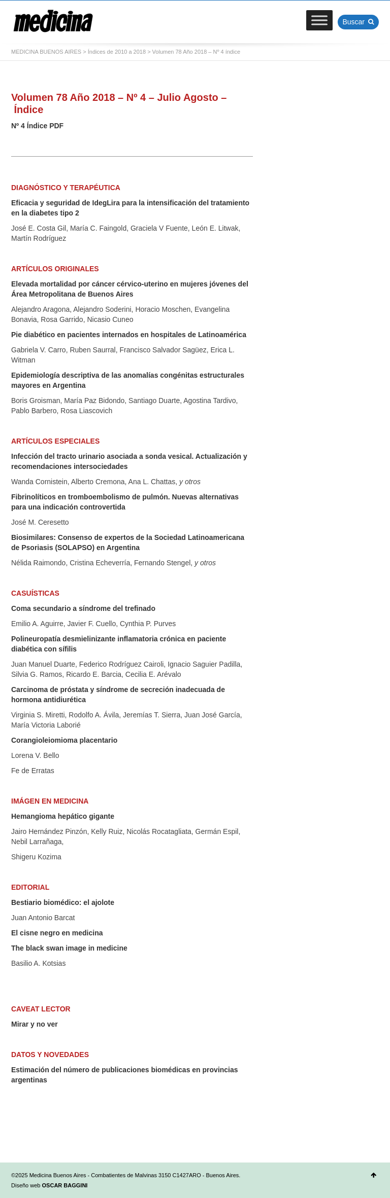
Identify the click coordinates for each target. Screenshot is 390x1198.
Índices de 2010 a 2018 (117, 52)
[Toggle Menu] (319, 20)
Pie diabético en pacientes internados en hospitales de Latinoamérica (128, 335)
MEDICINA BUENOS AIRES (46, 52)
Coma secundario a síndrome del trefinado (83, 608)
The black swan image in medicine (69, 948)
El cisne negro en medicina (57, 933)
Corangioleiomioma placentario (64, 740)
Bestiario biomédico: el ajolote (62, 902)
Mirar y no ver (34, 1024)
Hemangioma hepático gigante (62, 816)
